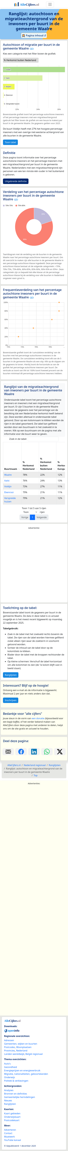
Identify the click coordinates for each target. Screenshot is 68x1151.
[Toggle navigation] (50, 4)
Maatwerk (9, 1136)
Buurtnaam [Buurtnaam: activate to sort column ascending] (10, 469)
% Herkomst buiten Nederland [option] (20, 60)
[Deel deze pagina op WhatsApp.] (47, 751)
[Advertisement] (34, 566)
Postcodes (9, 1047)
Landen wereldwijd (14, 1054)
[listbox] (20, 60)
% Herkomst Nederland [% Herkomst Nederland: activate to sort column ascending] (29, 466)
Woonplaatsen (23, 1047)
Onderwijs (9, 1077)
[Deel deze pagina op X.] (60, 751)
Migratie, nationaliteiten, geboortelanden (26, 1073)
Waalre (8, 474)
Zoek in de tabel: (34, 439)
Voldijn (7, 486)
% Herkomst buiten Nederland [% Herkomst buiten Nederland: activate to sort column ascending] (46, 464)
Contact (8, 1133)
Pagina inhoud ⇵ (34, 35)
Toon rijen (34, 512)
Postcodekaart (11, 1120)
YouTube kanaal (12, 1140)
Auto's (7, 1063)
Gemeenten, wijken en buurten (20, 1043)
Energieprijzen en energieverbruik (22, 1070)
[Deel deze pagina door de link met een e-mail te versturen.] (8, 751)
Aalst (6, 480)
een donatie (38, 718)
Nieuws (8, 1100)
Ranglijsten (11, 675)
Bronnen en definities (15, 1093)
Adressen (9, 1040)
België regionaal (34, 1054)
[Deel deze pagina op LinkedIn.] (34, 751)
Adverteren (10, 1129)
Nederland (21, 1050)
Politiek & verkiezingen (16, 1080)
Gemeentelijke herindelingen (19, 1097)
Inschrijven (10, 700)
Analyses (8, 1090)
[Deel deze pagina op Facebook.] (21, 751)
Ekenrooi (9, 492)
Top (35, 775)
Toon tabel (10, 142)
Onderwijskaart (12, 1116)
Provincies (9, 1050)
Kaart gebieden (12, 1113)
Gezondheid (10, 1067)
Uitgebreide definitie (16, 181)
